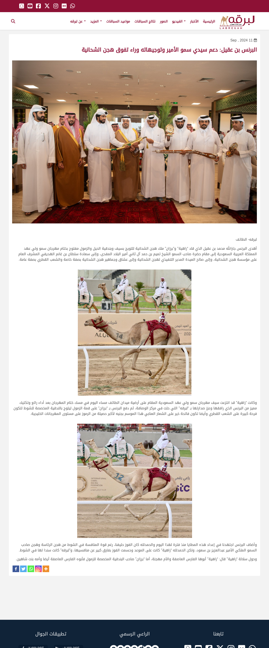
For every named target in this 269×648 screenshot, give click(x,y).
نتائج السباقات (144, 21)
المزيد (96, 21)
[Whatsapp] (31, 569)
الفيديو (179, 21)
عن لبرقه (78, 21)
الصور (164, 21)
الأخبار (194, 21)
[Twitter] (23, 569)
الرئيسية (209, 21)
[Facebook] (16, 569)
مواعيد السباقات (118, 21)
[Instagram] (38, 569)
